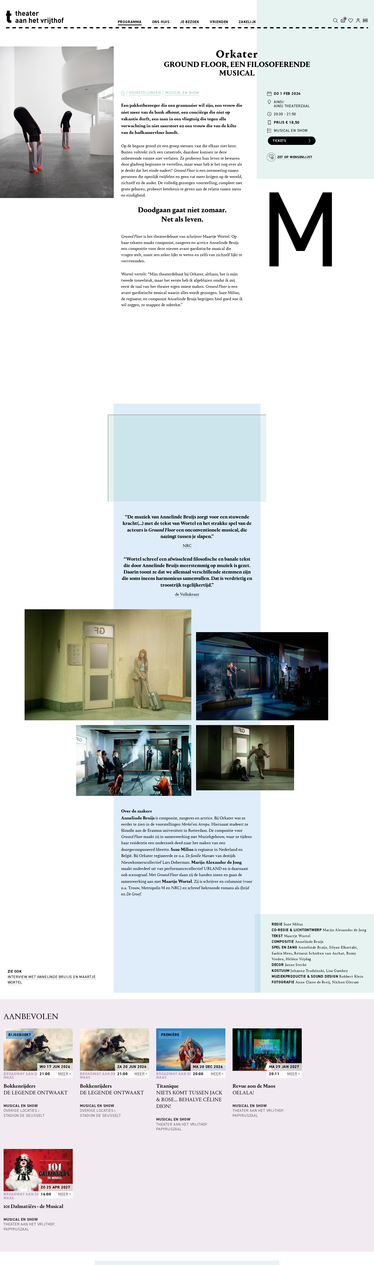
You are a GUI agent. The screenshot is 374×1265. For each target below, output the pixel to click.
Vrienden (219, 21)
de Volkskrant (187, 594)
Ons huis (161, 21)
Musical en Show (182, 92)
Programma (130, 21)
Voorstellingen (145, 92)
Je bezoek (189, 21)
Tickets (292, 140)
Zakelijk (247, 21)
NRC (187, 545)
